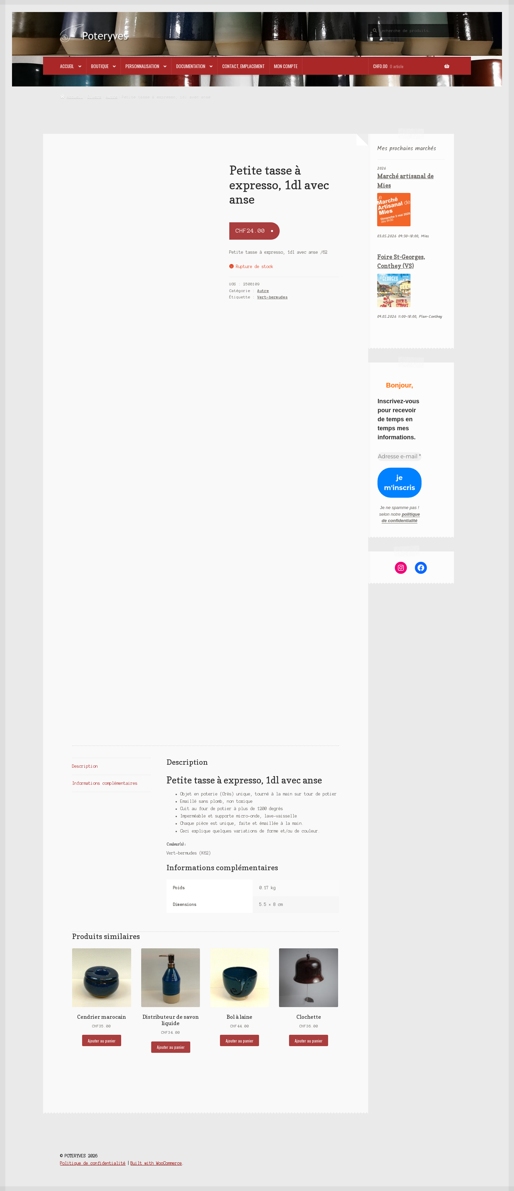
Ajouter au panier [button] (101, 1040)
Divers (94, 96)
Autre (111, 96)
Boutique (99, 66)
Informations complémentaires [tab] (105, 783)
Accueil (67, 66)
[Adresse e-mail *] (399, 456)
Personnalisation (142, 66)
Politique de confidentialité (92, 1163)
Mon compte (285, 66)
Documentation (190, 66)
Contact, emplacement (243, 66)
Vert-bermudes (272, 297)
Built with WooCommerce (156, 1163)
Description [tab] (85, 766)
